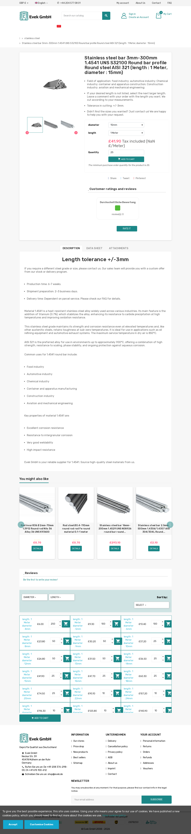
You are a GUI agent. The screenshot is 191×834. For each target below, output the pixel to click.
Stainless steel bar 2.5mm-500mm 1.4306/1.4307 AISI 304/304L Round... (154, 528)
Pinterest (139, 178)
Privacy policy (115, 752)
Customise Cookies (41, 824)
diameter (93, 125)
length (92, 133)
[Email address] (106, 800)
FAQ (170, 3)
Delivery (112, 741)
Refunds (147, 757)
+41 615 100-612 (38, 770)
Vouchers (148, 768)
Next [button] (170, 524)
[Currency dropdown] (23, 3)
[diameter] (126, 125)
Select (141, 605)
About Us (140, 3)
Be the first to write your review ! (40, 579)
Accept (13, 824)
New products (80, 752)
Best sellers (79, 757)
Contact (156, 3)
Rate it (127, 228)
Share (112, 178)
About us (112, 763)
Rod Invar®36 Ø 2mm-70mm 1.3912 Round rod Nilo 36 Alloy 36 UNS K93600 (37, 528)
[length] (126, 133)
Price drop (78, 746)
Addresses (148, 763)
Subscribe (156, 799)
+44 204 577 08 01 (69, 3)
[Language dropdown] (41, 3)
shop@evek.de (55, 774)
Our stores (78, 741)
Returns (147, 746)
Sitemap (77, 763)
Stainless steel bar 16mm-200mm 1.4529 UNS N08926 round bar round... (115, 528)
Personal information (154, 741)
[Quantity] (126, 152)
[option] (37, 523)
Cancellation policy (118, 746)
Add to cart (66, 624)
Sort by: (162, 597)
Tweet (125, 178)
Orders (146, 752)
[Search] (85, 16)
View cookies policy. (114, 815)
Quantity (93, 152)
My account (123, 3)
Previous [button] (21, 524)
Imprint (112, 768)
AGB (110, 757)
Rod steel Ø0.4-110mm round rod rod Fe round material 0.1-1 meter (76, 528)
